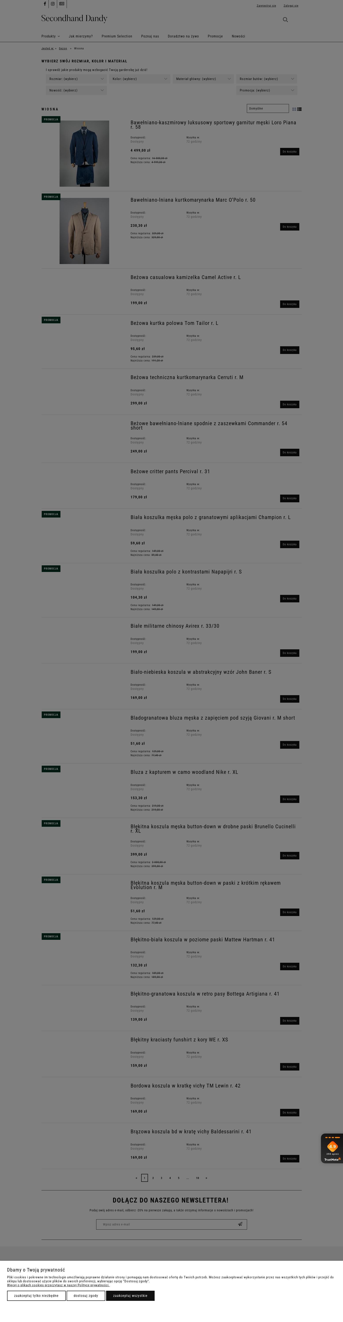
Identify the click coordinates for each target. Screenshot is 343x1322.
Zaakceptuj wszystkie (130, 1296)
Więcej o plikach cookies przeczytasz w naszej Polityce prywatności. (58, 1285)
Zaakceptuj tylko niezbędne (36, 1296)
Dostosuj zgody (86, 1296)
